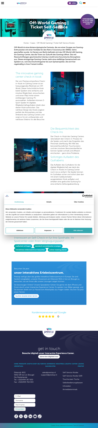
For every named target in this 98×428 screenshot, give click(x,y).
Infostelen (67, 386)
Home (26, 43)
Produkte (22, 364)
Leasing (81, 364)
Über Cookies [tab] (79, 202)
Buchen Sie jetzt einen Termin (26, 296)
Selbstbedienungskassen (73, 383)
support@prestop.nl (49, 375)
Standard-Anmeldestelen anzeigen (48, 246)
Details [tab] (49, 202)
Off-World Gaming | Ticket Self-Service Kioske (56, 43)
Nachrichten (50, 366)
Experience (51, 364)
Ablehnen (19, 230)
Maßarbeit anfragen (23, 246)
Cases (33, 43)
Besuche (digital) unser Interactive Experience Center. (48, 353)
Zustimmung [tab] (19, 202)
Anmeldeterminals (70, 389)
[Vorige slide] (52, 88)
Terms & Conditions (78, 425)
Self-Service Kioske (70, 372)
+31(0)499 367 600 (25, 380)
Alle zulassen (78, 230)
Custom (74, 364)
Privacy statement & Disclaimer (64, 425)
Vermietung (18, 366)
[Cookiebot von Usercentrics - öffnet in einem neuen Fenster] (83, 196)
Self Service (41, 364)
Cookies (53, 425)
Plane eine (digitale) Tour (49, 356)
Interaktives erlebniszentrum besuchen (30, 250)
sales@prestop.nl (49, 372)
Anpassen (49, 230)
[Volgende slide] (81, 88)
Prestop (81, 366)
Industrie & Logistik (63, 364)
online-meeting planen (58, 250)
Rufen (72, 3)
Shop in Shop (32, 364)
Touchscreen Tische (71, 379)
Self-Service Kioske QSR (72, 376)
